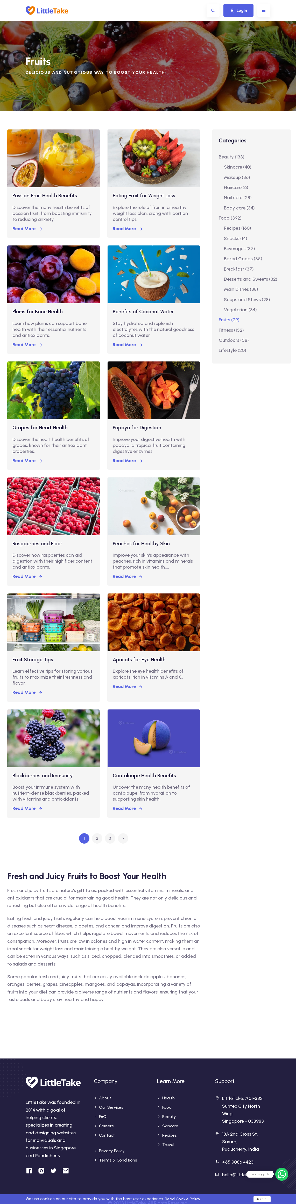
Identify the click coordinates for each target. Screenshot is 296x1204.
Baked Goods (243, 259)
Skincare (237, 167)
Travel (168, 1144)
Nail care (238, 197)
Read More (27, 228)
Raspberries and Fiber (37, 544)
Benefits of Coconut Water (143, 312)
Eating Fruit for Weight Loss (144, 196)
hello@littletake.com (244, 1175)
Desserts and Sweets (250, 279)
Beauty (231, 157)
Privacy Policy (112, 1150)
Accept (262, 1199)
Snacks (235, 238)
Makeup (237, 177)
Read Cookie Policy (182, 1198)
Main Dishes (241, 289)
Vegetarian (240, 310)
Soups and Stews (247, 299)
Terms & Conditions (118, 1160)
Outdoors (234, 340)
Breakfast (239, 269)
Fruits (229, 320)
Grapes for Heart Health (40, 428)
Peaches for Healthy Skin (141, 544)
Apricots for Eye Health (139, 660)
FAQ (103, 1116)
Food (230, 218)
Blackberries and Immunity (42, 776)
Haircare (236, 187)
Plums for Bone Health (37, 312)
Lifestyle (232, 350)
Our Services (111, 1107)
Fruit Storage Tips (32, 660)
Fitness (231, 330)
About (105, 1098)
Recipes (237, 228)
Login (238, 10)
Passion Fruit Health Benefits (44, 196)
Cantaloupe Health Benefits (144, 776)
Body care (239, 208)
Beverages (239, 248)
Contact (107, 1135)
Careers (106, 1125)
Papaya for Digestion (137, 428)
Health (168, 1098)
